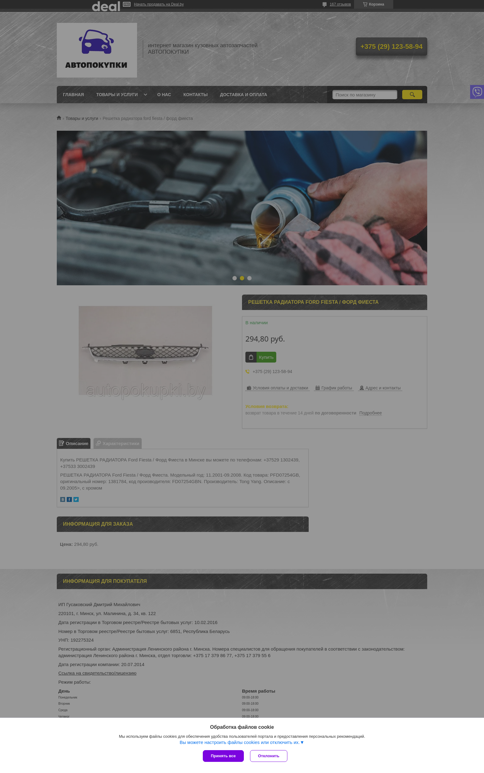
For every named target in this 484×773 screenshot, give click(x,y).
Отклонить (268, 756)
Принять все (223, 756)
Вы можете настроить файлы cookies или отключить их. (240, 742)
